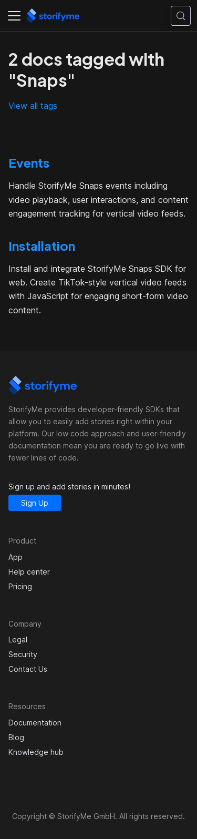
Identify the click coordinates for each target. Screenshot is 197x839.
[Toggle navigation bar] (14, 16)
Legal (17, 639)
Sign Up (34, 502)
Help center (29, 571)
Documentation (34, 722)
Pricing (20, 586)
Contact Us (27, 668)
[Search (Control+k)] (181, 16)
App (15, 556)
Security (22, 654)
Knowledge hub (36, 752)
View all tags (32, 105)
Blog (16, 737)
